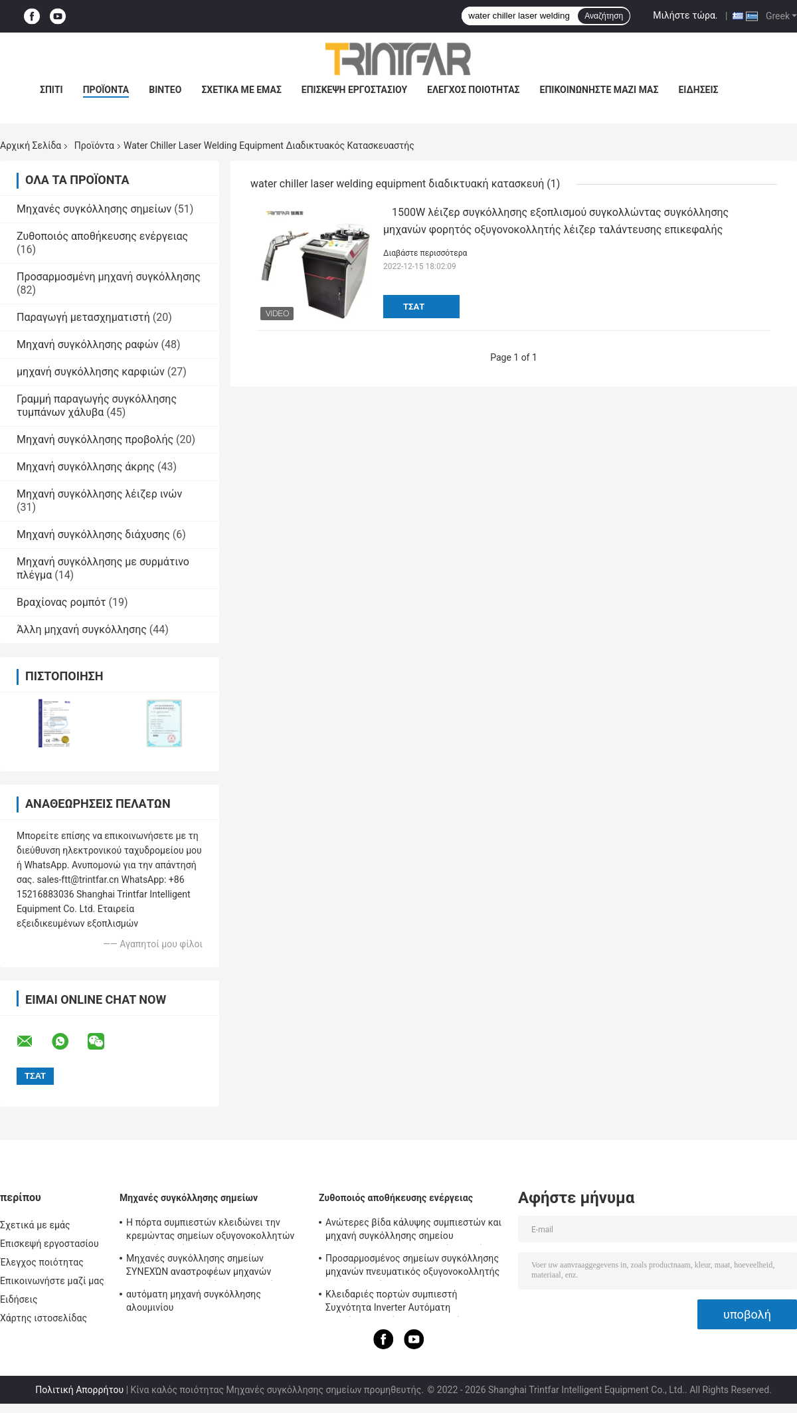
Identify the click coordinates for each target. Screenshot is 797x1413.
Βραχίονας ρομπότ (61, 602)
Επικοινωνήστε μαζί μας (599, 89)
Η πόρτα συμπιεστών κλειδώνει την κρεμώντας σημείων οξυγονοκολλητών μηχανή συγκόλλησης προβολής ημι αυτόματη (210, 1231)
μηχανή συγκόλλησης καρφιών (91, 371)
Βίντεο (165, 89)
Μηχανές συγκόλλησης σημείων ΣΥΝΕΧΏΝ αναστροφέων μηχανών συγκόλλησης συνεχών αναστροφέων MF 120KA (214, 1267)
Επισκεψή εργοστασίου (354, 89)
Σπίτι (51, 89)
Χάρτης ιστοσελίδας (43, 1318)
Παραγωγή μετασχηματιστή (83, 317)
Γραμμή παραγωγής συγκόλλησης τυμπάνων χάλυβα (97, 406)
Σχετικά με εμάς (241, 89)
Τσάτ (413, 307)
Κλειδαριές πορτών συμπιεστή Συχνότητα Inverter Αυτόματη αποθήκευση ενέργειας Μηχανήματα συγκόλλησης (403, 1303)
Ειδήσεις (698, 89)
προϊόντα (106, 89)
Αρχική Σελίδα (30, 145)
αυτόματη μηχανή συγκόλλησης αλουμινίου (193, 1301)
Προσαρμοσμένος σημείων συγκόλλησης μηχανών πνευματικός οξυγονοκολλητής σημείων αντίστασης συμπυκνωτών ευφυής (412, 1267)
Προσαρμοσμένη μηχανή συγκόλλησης (109, 276)
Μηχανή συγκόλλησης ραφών (88, 344)
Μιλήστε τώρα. (685, 15)
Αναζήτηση (603, 16)
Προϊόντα (94, 145)
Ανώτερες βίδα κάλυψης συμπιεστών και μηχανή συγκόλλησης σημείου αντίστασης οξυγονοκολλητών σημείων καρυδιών (413, 1231)
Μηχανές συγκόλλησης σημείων (94, 209)
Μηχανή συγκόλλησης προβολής (95, 439)
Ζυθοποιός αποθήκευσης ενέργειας (102, 236)
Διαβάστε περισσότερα (425, 253)
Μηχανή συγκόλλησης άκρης (86, 466)
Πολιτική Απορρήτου (79, 1389)
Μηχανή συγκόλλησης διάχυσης (93, 534)
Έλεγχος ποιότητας (473, 89)
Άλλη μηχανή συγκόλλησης (82, 629)
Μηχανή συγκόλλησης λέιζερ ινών (99, 494)
